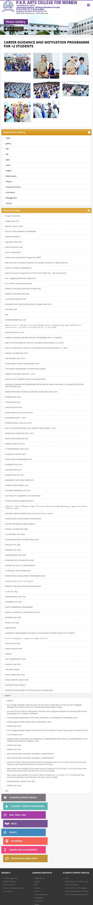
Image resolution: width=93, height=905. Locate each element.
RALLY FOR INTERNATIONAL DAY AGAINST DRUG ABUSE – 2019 (30, 428)
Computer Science (13, 187)
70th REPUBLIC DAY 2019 (15, 358)
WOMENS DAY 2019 (13, 397)
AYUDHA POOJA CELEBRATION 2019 (19, 501)
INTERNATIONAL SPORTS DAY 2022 (21, 781)
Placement (61, 815)
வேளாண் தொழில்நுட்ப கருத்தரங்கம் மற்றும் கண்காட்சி (26, 638)
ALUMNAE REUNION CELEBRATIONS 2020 (22, 539)
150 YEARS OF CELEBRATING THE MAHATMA (23, 496)
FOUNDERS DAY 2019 (13, 464)
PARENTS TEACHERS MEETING (17, 294)
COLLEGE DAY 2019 (12, 402)
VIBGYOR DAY (10, 628)
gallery (8, 143)
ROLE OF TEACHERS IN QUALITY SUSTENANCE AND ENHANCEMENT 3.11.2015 (36, 348)
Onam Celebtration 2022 (15, 674)
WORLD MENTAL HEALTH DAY (17, 680)
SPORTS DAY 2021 (14, 749)
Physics (9, 181)
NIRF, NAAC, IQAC (17, 806)
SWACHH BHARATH (12, 236)
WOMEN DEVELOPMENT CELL (17, 485)
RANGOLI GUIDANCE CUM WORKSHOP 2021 (22, 612)
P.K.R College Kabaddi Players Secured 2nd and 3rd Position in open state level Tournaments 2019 (47, 730)
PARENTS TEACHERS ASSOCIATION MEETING (23, 288)
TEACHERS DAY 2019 (13, 470)
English (9, 170)
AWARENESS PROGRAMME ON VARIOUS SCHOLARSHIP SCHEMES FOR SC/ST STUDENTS (40, 633)
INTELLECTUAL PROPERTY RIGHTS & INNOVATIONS (25, 379)
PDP (6, 314)
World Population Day (14, 247)
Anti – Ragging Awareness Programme (20, 278)
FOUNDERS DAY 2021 (13, 602)
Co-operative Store (41, 860)
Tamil (8, 165)
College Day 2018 (12, 221)
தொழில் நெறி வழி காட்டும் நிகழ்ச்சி (19, 581)
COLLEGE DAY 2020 (12, 545)
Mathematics (11, 176)
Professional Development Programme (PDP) (23, 257)
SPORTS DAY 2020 (14, 745)
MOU (58, 806)
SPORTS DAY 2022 (14, 785)
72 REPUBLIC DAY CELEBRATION (18, 571)
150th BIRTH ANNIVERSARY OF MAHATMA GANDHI (25, 369)
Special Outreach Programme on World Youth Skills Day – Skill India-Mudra (35, 273)
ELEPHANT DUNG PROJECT (15, 685)
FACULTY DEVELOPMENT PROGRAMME (20, 231)
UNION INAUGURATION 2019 (16, 438)
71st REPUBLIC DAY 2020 (15, 534)
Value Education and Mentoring (76, 847)
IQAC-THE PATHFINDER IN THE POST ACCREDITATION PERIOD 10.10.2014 (34, 343)
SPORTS (10, 700)
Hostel (36, 856)
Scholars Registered (10, 843)
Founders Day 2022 (13, 664)
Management (11, 198)
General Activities (11, 210)
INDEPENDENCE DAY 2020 (15, 555)
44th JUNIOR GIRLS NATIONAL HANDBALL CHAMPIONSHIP (30, 754)
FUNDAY (8, 654)
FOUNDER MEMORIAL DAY (15, 320)
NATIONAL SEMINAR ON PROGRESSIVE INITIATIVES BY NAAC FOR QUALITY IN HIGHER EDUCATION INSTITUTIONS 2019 (44, 385)
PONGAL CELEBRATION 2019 (16, 353)
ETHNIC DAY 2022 (12, 623)
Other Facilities (39, 873)
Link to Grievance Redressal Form (77, 860)
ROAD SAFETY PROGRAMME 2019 (18, 459)
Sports (8, 695)
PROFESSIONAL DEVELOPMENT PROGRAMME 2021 (25, 576)
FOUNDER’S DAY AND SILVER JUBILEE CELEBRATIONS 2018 (28, 304)
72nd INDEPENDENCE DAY (15, 299)
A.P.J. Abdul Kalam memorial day (18, 283)
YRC (7, 149)
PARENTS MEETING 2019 (15, 444)
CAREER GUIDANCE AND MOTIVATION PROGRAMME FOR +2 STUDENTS (33, 337)
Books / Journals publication (13, 853)
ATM (35, 850)
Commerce (10, 192)
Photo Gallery (16, 29)
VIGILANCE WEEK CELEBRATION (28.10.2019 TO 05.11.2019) (29, 513)
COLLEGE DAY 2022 (12, 643)
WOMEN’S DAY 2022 (13, 617)
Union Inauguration (13, 252)
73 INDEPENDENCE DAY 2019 (16, 449)
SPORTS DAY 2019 (14, 726)
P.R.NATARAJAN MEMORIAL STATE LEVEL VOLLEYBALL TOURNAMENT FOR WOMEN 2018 (42, 718)
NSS (6, 791)
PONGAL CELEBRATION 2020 (16, 529)
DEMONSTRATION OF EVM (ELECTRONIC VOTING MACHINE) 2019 (31, 392)
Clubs (67, 843)
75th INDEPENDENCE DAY (15, 659)
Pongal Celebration (12, 216)
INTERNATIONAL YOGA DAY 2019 (18, 423)
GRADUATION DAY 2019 (14, 475)
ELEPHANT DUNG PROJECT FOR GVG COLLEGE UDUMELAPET (29, 690)
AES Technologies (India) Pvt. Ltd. (52, 898)
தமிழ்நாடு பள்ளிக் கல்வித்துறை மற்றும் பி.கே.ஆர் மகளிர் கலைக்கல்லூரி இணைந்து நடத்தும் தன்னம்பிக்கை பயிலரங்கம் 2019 (46, 507)
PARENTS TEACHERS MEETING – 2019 (20, 374)
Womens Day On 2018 (14, 226)
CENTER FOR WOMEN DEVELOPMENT (20, 524)
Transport (37, 853)
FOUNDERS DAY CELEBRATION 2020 (19, 560)
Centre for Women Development (18, 268)
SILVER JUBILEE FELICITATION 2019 (19, 412)
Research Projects (9, 847)
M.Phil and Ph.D (9, 850)
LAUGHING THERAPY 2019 (15, 454)
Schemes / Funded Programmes (72, 797)
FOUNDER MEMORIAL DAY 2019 (18, 490)
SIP (7, 154)
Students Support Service (23, 797)
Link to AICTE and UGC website (76, 853)
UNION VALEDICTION (13, 407)
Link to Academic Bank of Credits (76, 856)
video (8, 138)
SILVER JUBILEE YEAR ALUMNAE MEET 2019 (22, 363)
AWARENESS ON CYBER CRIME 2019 (19, 480)
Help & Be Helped (12, 669)
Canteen (37, 847)
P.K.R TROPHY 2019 (14, 734)
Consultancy (7, 856)
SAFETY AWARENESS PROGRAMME (19, 607)
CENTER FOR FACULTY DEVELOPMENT (20, 565)
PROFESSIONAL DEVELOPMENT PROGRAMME (23, 519)
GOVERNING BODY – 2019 (15, 418)
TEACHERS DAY (11, 309)
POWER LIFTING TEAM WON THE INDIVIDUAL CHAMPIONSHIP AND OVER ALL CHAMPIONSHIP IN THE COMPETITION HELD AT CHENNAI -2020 (47, 740)
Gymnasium (38, 866)
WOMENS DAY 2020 (13, 550)
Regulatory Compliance (68, 823)
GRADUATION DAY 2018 (14, 332)
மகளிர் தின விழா (11, 591)
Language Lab (39, 863)
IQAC (8, 159)
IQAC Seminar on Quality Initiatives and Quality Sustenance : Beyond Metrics (36, 262)
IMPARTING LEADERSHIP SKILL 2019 (19, 433)
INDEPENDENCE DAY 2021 (15, 597)
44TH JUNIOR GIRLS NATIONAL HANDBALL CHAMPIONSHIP (30, 758)
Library (9, 203)
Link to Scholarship (71, 850)
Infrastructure (39, 843)
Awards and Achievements (23, 823)
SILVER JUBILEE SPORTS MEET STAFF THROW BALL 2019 (29, 722)
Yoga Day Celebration (13, 242)
